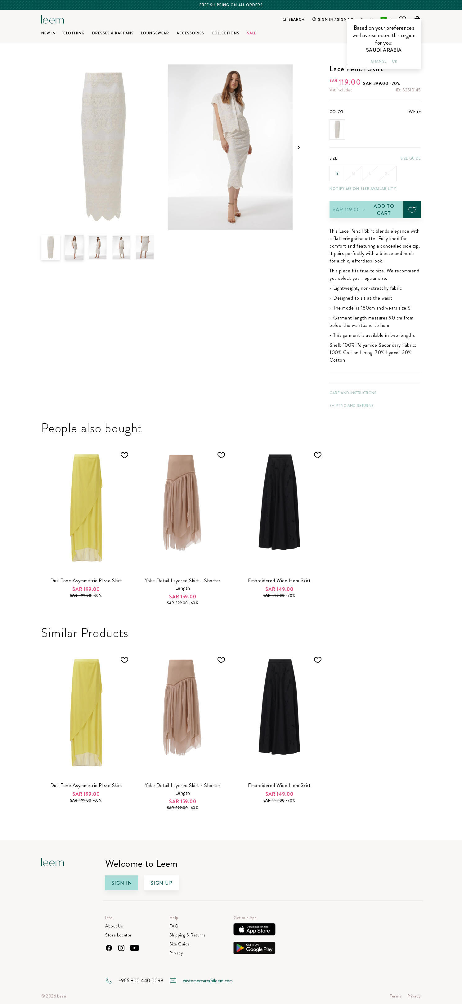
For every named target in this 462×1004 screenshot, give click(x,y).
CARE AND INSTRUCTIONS (353, 393)
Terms (395, 996)
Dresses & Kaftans (113, 33)
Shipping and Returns (351, 405)
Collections (226, 33)
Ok (394, 61)
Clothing (74, 33)
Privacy (176, 953)
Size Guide (411, 158)
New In (48, 33)
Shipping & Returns (187, 935)
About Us (114, 926)
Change (379, 61)
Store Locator (118, 935)
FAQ (174, 926)
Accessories (190, 33)
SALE (251, 33)
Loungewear (155, 33)
